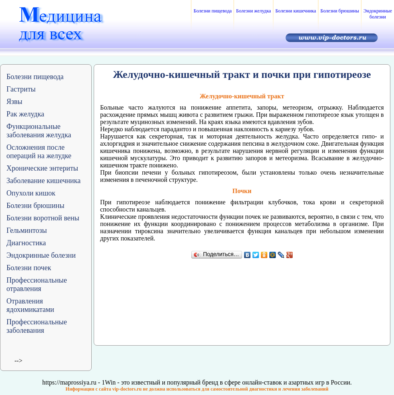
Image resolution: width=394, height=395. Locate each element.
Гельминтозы (26, 230)
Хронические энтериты (42, 168)
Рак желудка (25, 114)
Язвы (14, 102)
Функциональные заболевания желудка (38, 130)
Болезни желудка (253, 11)
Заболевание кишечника (43, 181)
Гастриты (21, 89)
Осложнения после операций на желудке (39, 151)
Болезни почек (28, 268)
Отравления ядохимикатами (30, 305)
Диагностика (26, 243)
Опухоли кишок (30, 193)
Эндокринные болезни (377, 14)
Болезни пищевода (212, 11)
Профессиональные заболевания (36, 326)
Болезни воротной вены (42, 218)
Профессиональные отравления (36, 284)
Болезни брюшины (339, 11)
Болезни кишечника (295, 11)
